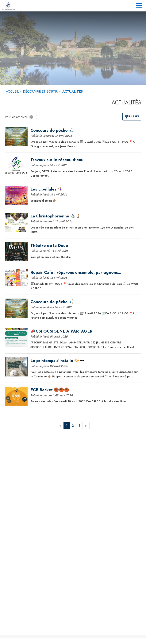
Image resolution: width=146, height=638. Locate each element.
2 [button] (73, 425)
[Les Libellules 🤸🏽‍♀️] (84, 189)
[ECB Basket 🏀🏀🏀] (84, 390)
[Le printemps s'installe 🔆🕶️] (84, 360)
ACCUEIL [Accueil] (12, 91)
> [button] (86, 425)
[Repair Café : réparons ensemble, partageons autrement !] (84, 272)
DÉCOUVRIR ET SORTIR (40, 91)
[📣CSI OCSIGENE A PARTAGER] (84, 331)
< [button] (60, 425)
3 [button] (79, 425)
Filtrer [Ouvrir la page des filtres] (132, 116)
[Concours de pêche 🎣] (84, 130)
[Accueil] (8, 6)
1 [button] (66, 425)
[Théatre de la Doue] (84, 245)
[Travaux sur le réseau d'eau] (84, 160)
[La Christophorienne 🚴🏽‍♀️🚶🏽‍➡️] (84, 216)
